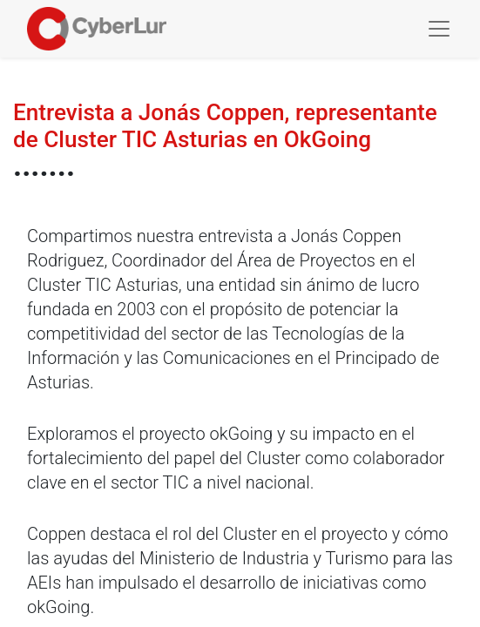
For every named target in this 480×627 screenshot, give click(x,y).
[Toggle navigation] (439, 28)
